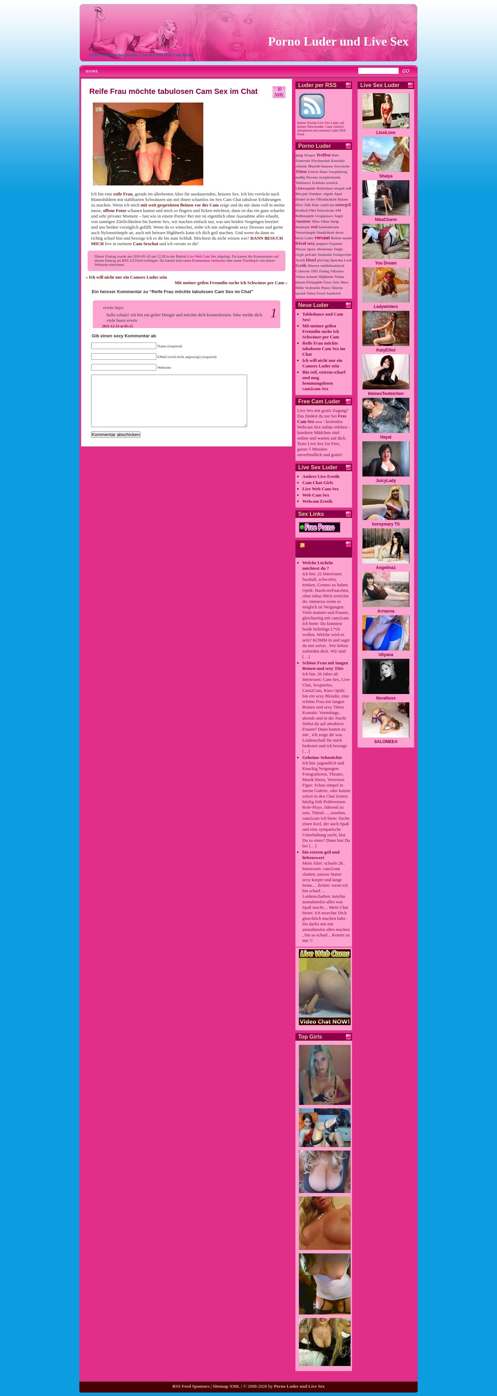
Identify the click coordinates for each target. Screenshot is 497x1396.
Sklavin (336, 288)
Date (335, 155)
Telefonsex (303, 183)
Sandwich (334, 293)
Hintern (313, 266)
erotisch (332, 183)
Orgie (299, 255)
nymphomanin (329, 177)
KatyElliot (385, 350)
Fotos (327, 282)
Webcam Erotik (317, 501)
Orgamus (335, 243)
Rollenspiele (304, 216)
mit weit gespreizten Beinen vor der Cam (180, 205)
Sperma (336, 260)
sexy (311, 243)
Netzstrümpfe (305, 232)
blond (311, 260)
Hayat (386, 437)
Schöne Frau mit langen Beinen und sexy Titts (325, 665)
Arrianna (385, 611)
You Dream (386, 263)
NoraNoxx (386, 698)
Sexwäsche (342, 166)
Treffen (323, 154)
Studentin (325, 255)
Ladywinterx (386, 306)
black (299, 238)
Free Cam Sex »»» (322, 418)
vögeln (328, 194)
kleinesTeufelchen (385, 393)
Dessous (312, 177)
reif (348, 188)
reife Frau (123, 193)
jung (299, 155)
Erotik (300, 265)
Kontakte (338, 161)
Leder (309, 238)
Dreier (300, 199)
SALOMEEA (386, 741)
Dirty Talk (303, 205)
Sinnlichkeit (325, 232)
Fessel (320, 293)
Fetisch (313, 172)
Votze (310, 293)
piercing (323, 260)
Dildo (299, 288)
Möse (316, 221)
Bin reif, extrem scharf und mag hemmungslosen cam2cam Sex (323, 380)
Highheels (326, 277)
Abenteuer (324, 249)
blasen (300, 282)
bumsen (327, 166)
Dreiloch (301, 210)
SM (338, 210)
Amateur (303, 221)
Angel (338, 216)
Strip (334, 221)
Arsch (300, 260)
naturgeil (343, 205)
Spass (311, 249)
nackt (347, 238)
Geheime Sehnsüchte (322, 757)
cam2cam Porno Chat (315, 551)
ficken (343, 199)
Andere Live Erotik (321, 476)
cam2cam (327, 205)
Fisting (324, 271)
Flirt (312, 210)
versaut (322, 237)
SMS (314, 271)
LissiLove (385, 132)
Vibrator (337, 271)
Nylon (339, 277)
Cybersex (302, 271)
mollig (300, 177)
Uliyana (386, 654)
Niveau (300, 249)
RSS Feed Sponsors (190, 1386)
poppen (322, 243)
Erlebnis (318, 183)
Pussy (325, 288)
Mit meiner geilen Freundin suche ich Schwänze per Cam (229, 282)
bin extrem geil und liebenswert (321, 854)
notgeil (339, 188)
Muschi (314, 166)
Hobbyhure (324, 188)
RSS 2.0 (128, 260)
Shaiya (386, 176)
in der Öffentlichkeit (321, 199)
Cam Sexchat (145, 243)
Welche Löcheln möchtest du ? (317, 565)
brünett (312, 277)
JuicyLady (386, 480)
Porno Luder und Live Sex (338, 41)
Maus (323, 172)
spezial (300, 293)
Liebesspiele (305, 188)
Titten (300, 171)
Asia (336, 282)
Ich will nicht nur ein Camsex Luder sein (128, 277)
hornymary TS (386, 524)
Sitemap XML (226, 1386)
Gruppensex (324, 216)
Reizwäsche (325, 210)
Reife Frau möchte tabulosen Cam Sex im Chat (173, 91)
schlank (301, 166)
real (314, 226)
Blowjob (301, 194)
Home (92, 71)
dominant (302, 227)
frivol (300, 243)
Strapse (309, 155)
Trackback (250, 260)
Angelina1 (386, 567)
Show (344, 282)
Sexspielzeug (338, 172)
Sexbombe (312, 288)
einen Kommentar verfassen (204, 260)
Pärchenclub (320, 161)
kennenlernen (329, 227)
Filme (325, 221)
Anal (338, 194)
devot (339, 232)
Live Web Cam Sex (201, 256)
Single (338, 249)
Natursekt (302, 161)
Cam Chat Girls (317, 482)
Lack (348, 260)
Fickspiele (314, 282)
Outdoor (315, 194)
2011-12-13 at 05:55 (117, 326)
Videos (300, 277)
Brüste (336, 238)
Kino (315, 205)
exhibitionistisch (332, 266)
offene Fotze (115, 210)
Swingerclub (342, 255)
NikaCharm (386, 219)
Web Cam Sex (315, 495)
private (310, 254)
